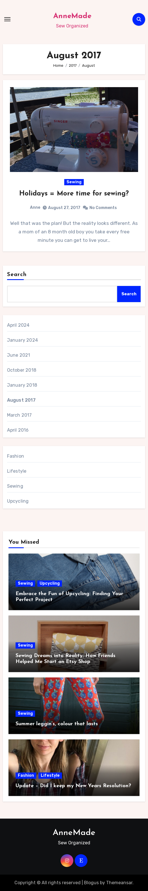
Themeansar (119, 882)
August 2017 (21, 400)
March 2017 (19, 415)
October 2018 (21, 370)
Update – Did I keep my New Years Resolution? (73, 786)
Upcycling (18, 501)
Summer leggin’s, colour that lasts (57, 724)
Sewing (74, 182)
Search (17, 274)
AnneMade (72, 16)
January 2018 (22, 385)
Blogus (91, 882)
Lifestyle (17, 471)
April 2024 (18, 325)
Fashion (15, 456)
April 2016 (18, 430)
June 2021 (18, 355)
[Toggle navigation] (7, 19)
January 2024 (22, 340)
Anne (35, 207)
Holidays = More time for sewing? (74, 193)
